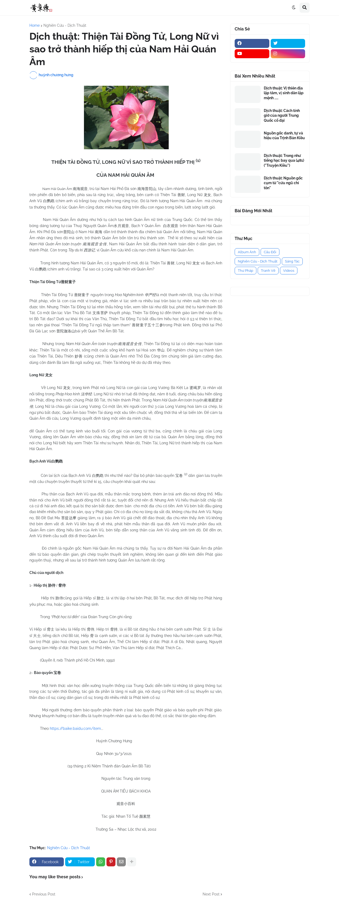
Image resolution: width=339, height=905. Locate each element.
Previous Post (43, 894)
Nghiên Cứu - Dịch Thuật (64, 25)
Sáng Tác (292, 261)
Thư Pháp (245, 271)
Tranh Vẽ (268, 271)
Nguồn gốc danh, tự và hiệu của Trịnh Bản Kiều (284, 135)
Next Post (211, 894)
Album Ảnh (247, 252)
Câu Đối (270, 252)
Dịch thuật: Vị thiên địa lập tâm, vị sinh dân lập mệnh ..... (284, 93)
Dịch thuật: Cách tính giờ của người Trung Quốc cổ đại (282, 115)
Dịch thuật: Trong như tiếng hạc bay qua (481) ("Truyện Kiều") (284, 160)
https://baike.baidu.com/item (75, 728)
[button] (294, 8)
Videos (288, 271)
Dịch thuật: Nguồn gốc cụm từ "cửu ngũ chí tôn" (283, 183)
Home (34, 25)
